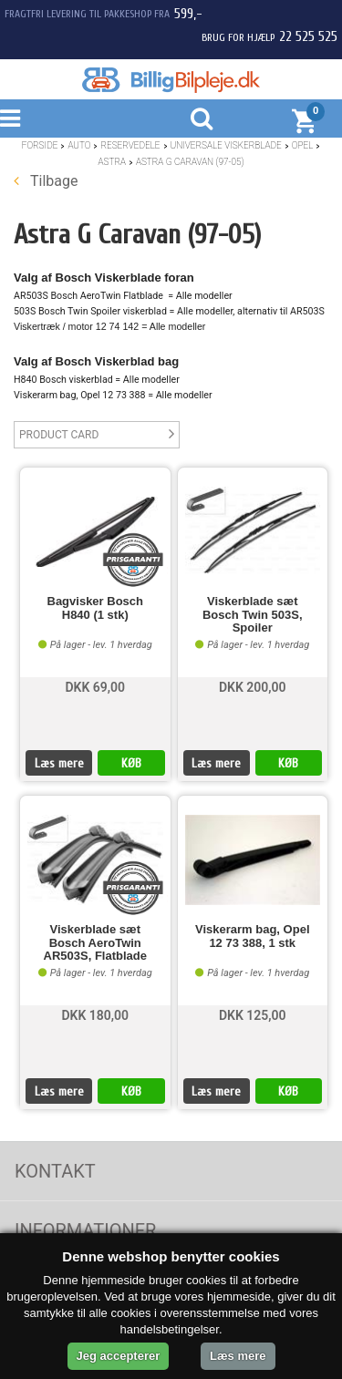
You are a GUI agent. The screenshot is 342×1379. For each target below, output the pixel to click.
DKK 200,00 (252, 687)
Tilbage (46, 181)
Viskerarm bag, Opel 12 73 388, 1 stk (252, 936)
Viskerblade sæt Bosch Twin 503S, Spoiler (252, 614)
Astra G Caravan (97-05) (190, 162)
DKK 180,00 (95, 1015)
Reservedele (130, 145)
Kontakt (55, 1171)
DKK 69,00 (95, 687)
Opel (303, 145)
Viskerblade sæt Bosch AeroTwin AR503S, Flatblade (95, 942)
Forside (40, 145)
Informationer (85, 1230)
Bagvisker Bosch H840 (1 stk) (95, 608)
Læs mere (59, 763)
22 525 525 (308, 36)
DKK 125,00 (252, 1015)
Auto (78, 145)
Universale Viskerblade (226, 145)
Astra (112, 162)
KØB (131, 763)
